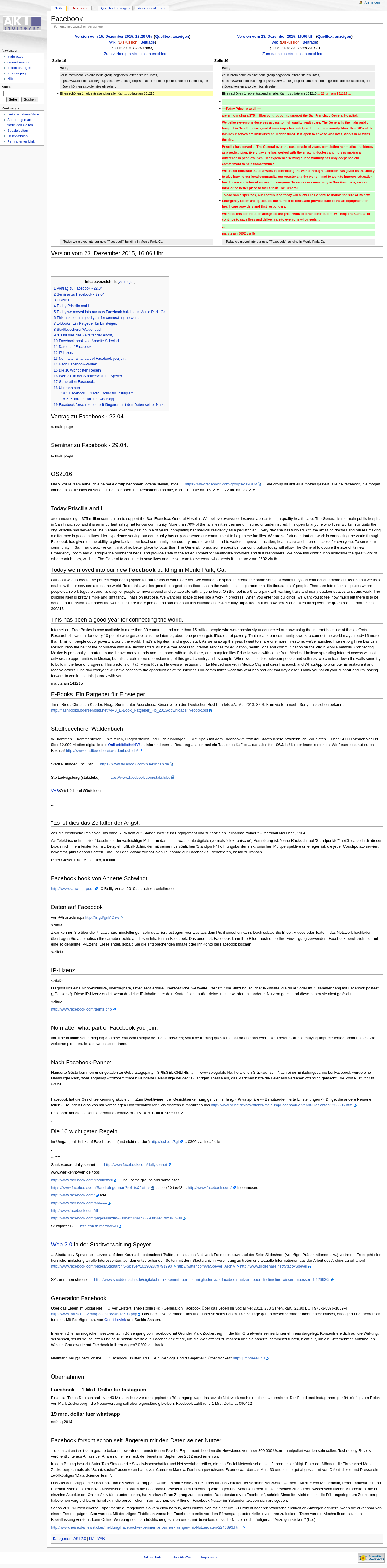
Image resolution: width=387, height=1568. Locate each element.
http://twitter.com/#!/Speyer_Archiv (206, 1266)
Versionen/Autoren (152, 8)
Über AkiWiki (181, 1557)
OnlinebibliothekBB (124, 745)
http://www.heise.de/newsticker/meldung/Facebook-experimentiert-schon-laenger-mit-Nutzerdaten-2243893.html (146, 1527)
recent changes (19, 68)
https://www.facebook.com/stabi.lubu (140, 777)
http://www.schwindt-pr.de (73, 889)
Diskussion (128, 42)
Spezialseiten (17, 130)
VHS (55, 791)
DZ (91, 1539)
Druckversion (17, 136)
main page (15, 56)
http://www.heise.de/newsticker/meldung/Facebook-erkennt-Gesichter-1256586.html (282, 1105)
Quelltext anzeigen (172, 36)
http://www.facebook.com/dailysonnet (135, 1165)
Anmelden (372, 2)
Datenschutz (152, 1557)
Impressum (209, 1557)
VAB (101, 1539)
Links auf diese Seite (23, 114)
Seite (58, 8)
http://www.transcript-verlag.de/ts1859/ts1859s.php (94, 1314)
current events (18, 62)
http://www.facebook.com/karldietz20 (82, 1180)
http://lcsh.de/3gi (165, 1142)
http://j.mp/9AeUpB (249, 1358)
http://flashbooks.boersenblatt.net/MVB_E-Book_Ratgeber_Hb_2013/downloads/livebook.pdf (129, 710)
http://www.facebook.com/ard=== (79, 1203)
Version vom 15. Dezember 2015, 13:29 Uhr (114, 36)
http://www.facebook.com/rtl (74, 1211)
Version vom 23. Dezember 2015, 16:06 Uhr (276, 36)
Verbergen (126, 282)
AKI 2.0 (79, 1539)
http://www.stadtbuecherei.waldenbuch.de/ (102, 750)
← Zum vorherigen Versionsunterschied (132, 54)
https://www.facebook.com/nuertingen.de (134, 764)
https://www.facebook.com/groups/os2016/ (221, 484)
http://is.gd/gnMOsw (102, 917)
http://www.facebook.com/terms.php (81, 1009)
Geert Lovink (115, 1320)
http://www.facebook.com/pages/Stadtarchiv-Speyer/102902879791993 (111, 1266)
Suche (7, 87)
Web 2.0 (62, 1244)
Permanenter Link (20, 141)
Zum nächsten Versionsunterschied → (294, 54)
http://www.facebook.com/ (210, 1188)
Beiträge (148, 42)
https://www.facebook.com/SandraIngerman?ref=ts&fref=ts (101, 1188)
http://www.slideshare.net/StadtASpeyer (273, 1266)
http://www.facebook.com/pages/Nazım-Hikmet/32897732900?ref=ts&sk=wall (116, 1218)
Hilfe (10, 78)
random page (17, 73)
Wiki (112, 42)
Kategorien (62, 1539)
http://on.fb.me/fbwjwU (99, 1226)
